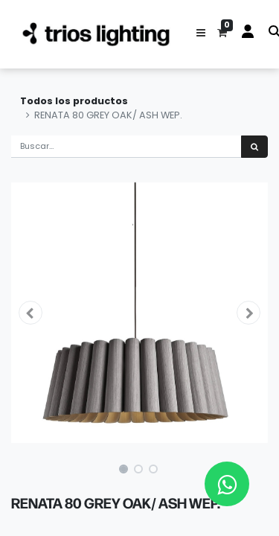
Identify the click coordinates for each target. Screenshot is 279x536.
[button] (200, 34)
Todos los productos (74, 101)
